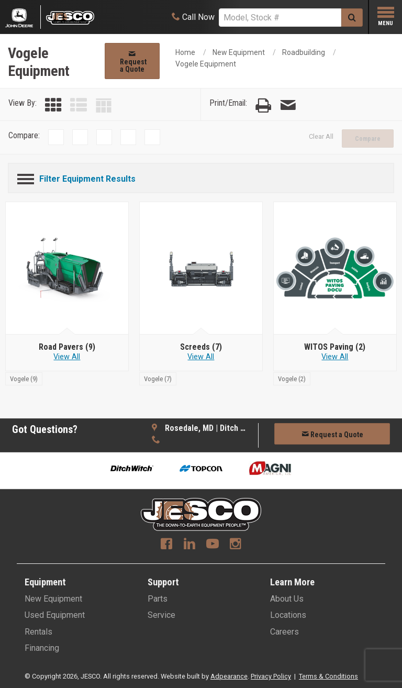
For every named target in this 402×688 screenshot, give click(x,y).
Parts (158, 599)
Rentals (38, 632)
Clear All (321, 136)
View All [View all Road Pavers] (66, 356)
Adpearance (229, 676)
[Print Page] (263, 105)
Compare (368, 138)
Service (161, 615)
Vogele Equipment (205, 64)
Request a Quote (133, 61)
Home (185, 52)
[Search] (280, 17)
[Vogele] (23, 378)
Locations (288, 615)
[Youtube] (212, 545)
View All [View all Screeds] (200, 356)
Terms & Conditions (328, 676)
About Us (287, 599)
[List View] (78, 105)
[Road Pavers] (67, 347)
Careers (284, 632)
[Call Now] (193, 17)
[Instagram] (235, 545)
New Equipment (239, 52)
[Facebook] (166, 545)
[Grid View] (53, 105)
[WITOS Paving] (335, 347)
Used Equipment (55, 615)
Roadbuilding (303, 52)
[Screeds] (201, 347)
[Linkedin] (189, 545)
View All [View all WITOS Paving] (334, 356)
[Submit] (352, 17)
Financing (42, 648)
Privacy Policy (271, 676)
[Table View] (103, 105)
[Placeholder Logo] (23, 17)
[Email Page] (288, 105)
